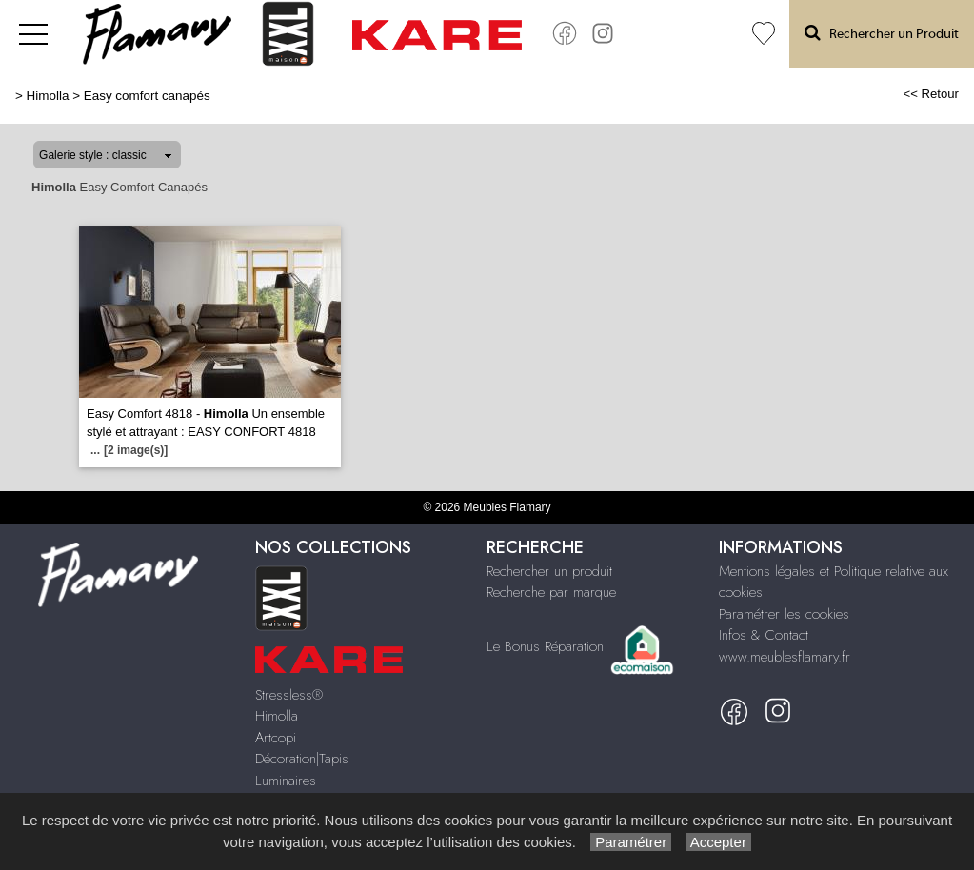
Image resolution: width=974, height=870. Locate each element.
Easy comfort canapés (147, 96)
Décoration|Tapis (301, 758)
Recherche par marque (551, 592)
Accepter (718, 842)
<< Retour (931, 94)
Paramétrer (630, 842)
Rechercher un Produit (882, 33)
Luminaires (285, 780)
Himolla (48, 96)
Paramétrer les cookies (784, 613)
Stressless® (289, 694)
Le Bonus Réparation (545, 646)
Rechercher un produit (549, 571)
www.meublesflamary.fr (784, 656)
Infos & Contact (763, 634)
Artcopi (275, 737)
